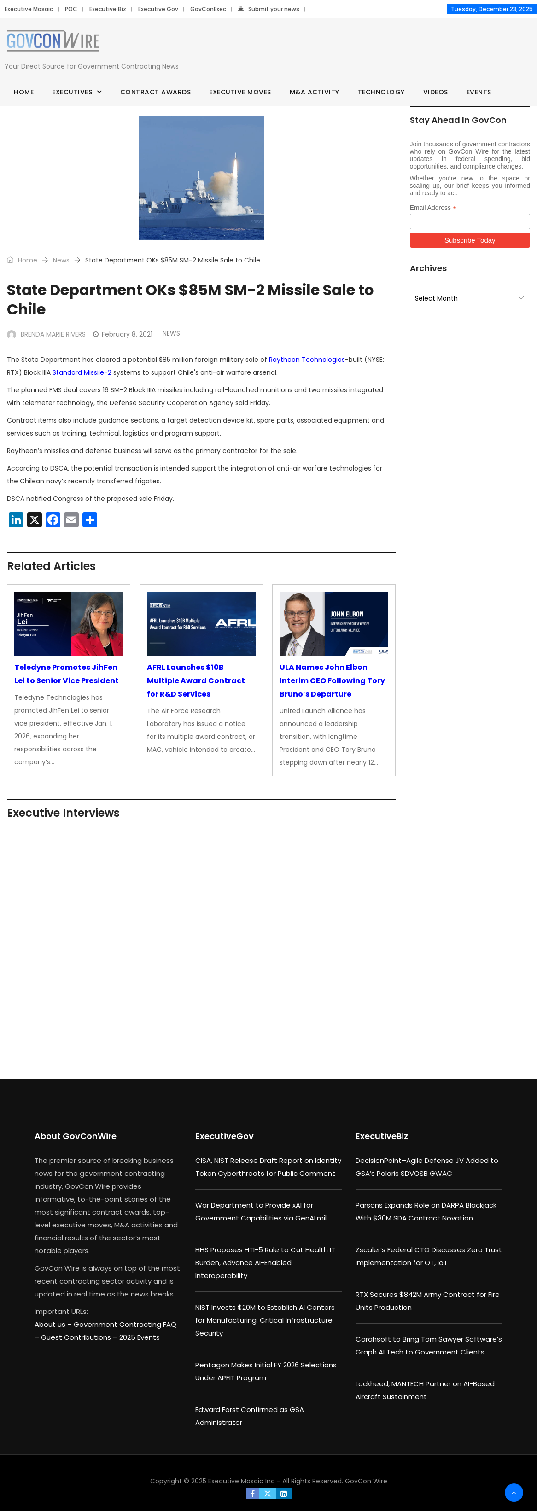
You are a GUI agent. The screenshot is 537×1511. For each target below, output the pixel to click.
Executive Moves (240, 92)
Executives (72, 92)
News (61, 260)
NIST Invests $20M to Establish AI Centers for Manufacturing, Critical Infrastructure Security (265, 1320)
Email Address (433, 207)
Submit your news (268, 9)
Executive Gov (158, 9)
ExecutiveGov (224, 1136)
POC (71, 9)
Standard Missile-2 (82, 372)
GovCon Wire (366, 1481)
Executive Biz (107, 9)
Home (24, 92)
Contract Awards (155, 92)
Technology (381, 92)
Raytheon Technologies (307, 359)
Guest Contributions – (80, 1337)
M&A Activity (314, 92)
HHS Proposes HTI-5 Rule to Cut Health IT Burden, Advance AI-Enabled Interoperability (265, 1262)
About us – (54, 1324)
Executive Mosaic (29, 9)
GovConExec (208, 9)
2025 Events (139, 1337)
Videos (435, 92)
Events (479, 92)
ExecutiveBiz (382, 1136)
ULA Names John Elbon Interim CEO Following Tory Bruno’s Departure (332, 680)
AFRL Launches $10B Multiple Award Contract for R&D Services (196, 680)
